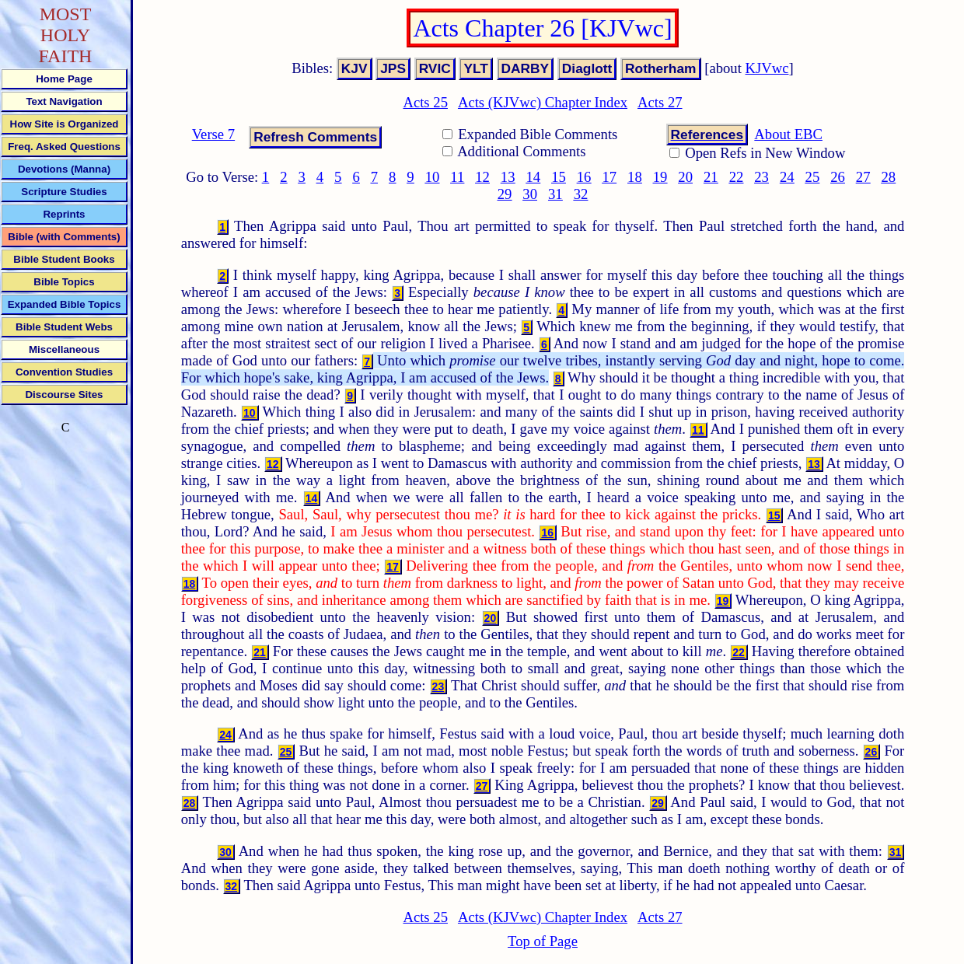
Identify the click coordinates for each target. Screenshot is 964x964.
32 (581, 194)
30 (529, 194)
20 (685, 177)
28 (888, 177)
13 (508, 177)
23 (761, 177)
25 (812, 177)
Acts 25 (425, 102)
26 (837, 177)
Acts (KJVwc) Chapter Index (542, 102)
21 (711, 177)
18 (634, 177)
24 (787, 177)
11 (457, 177)
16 (584, 177)
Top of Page (543, 941)
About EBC (788, 134)
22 (736, 177)
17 (609, 177)
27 (863, 177)
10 (432, 177)
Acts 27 (660, 102)
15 (558, 177)
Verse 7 (213, 134)
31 (555, 194)
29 (505, 194)
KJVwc (767, 68)
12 (482, 177)
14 (533, 177)
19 (660, 177)
